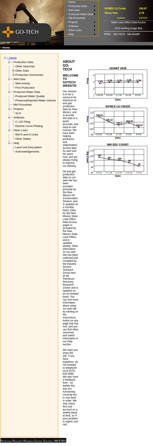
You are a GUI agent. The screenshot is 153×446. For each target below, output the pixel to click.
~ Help (70, 34)
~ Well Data (72, 10)
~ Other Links (74, 30)
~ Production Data (76, 6)
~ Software (72, 26)
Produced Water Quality (30, 96)
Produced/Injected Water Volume (35, 100)
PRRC (107, 34)
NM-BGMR (133, 34)
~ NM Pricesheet (75, 18)
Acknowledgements (27, 151)
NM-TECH (119, 34)
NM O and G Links (26, 134)
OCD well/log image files (129, 28)
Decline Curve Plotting (29, 126)
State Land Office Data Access (128, 22)
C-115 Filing (22, 121)
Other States (23, 138)
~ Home (70, 2)
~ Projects (72, 22)
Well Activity (22, 83)
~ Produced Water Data (79, 14)
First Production (25, 87)
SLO (18, 113)
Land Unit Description (28, 147)
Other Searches (25, 66)
